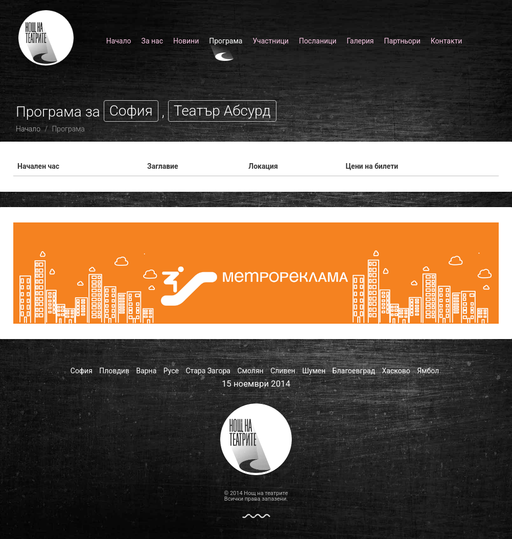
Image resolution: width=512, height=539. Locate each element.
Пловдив (114, 371)
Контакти (446, 41)
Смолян (250, 371)
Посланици (318, 41)
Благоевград (354, 371)
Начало (118, 41)
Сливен (282, 371)
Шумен (313, 371)
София (81, 371)
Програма (225, 41)
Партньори (402, 41)
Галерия (360, 41)
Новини (186, 41)
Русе (171, 371)
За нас (152, 41)
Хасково (396, 371)
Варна (146, 371)
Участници (270, 41)
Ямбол (428, 371)
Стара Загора (208, 371)
